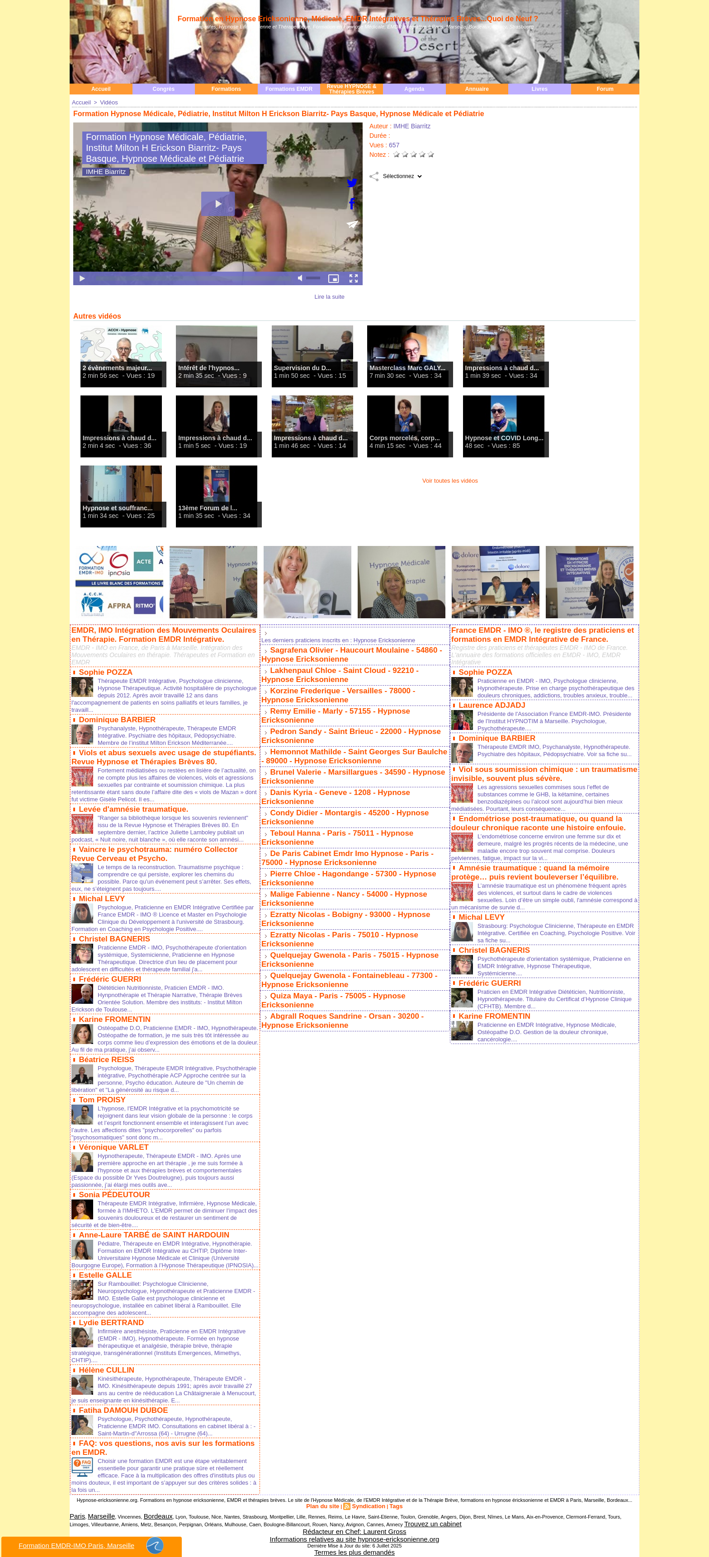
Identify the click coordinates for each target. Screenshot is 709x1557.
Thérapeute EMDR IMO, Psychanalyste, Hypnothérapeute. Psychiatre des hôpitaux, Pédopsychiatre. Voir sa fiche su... (538, 756)
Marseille (94, 1521)
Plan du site (326, 1512)
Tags (391, 1512)
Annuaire (477, 89)
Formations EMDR (288, 89)
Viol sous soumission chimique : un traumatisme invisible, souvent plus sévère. (539, 777)
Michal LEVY (100, 904)
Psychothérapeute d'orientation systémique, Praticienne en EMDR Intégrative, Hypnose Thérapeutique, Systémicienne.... (555, 963)
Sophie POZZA (104, 669)
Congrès (164, 89)
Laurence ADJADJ (489, 709)
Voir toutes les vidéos (450, 480)
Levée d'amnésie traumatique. (130, 810)
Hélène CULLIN (105, 1380)
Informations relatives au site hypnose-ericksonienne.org (354, 1538)
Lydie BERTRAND (109, 1333)
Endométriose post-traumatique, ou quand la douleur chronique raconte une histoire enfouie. (533, 825)
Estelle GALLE (103, 1287)
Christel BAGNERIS (112, 943)
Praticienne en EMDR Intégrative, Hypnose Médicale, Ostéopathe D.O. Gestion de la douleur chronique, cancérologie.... (552, 1027)
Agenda (414, 89)
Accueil (101, 89)
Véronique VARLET (112, 1154)
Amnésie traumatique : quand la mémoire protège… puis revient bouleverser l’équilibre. (543, 872)
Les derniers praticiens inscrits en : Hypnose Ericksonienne (344, 639)
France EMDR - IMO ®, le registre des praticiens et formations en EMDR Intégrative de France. (537, 633)
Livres (540, 89)
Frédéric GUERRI (108, 983)
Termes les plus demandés (354, 1549)
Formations (226, 89)
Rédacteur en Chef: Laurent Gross (354, 1532)
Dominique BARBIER (115, 716)
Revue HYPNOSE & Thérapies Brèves (352, 89)
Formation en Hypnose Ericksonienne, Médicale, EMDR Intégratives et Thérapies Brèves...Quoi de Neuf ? (358, 19)
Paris (75, 1521)
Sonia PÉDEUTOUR (112, 1201)
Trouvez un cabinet (404, 1527)
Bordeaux (143, 1521)
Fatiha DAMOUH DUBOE (121, 1419)
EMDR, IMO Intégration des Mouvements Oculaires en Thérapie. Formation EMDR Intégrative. (163, 633)
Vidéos (107, 102)
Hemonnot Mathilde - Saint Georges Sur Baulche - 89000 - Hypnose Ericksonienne (351, 746)
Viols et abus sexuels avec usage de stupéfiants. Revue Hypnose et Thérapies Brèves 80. (158, 752)
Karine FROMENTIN (112, 1022)
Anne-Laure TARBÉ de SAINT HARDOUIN (150, 1240)
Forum (605, 89)
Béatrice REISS (105, 1061)
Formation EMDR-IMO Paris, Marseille (92, 1546)
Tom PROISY (101, 1108)
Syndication (367, 1512)
